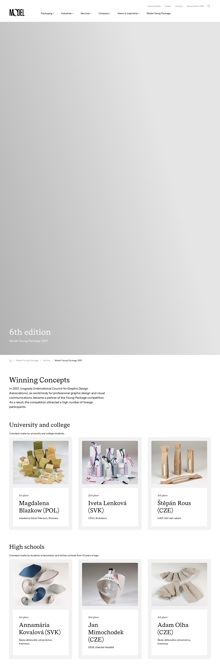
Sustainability (154, 6)
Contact (179, 6)
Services (85, 13)
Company (104, 13)
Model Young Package (158, 13)
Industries (66, 13)
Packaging (46, 13)
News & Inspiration (128, 13)
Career (168, 6)
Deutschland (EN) (195, 6)
